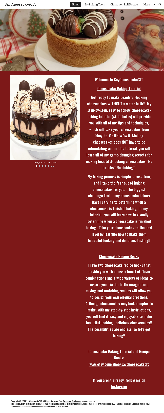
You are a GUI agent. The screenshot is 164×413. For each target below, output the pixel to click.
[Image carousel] (45, 121)
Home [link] (75, 4)
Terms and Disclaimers (72, 401)
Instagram (119, 386)
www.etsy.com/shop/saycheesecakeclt (119, 364)
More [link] (147, 4)
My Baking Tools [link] (95, 4)
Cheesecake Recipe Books (119, 256)
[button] (160, 5)
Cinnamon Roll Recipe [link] (124, 4)
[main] (119, 233)
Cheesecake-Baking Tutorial (119, 88)
